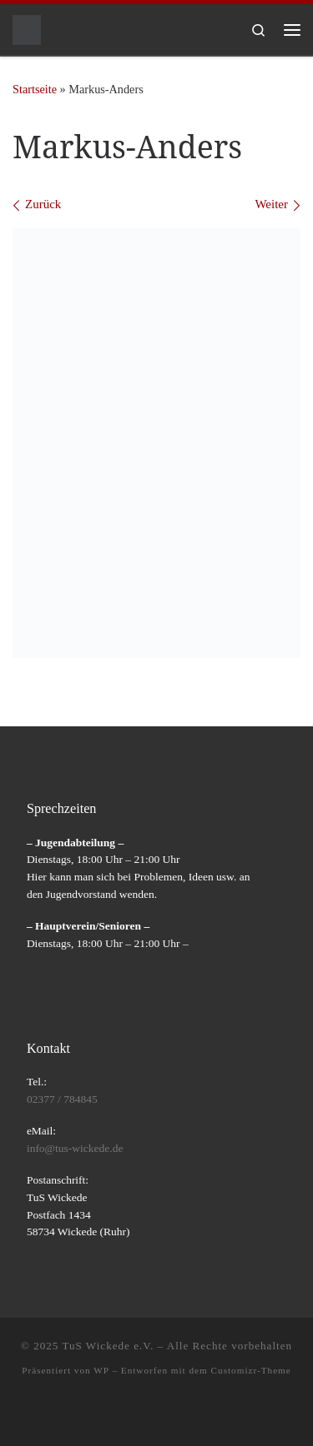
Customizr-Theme (251, 1370)
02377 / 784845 (62, 1099)
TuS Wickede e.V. (108, 1345)
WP (101, 1370)
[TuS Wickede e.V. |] (27, 28)
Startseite (35, 89)
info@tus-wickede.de (75, 1148)
